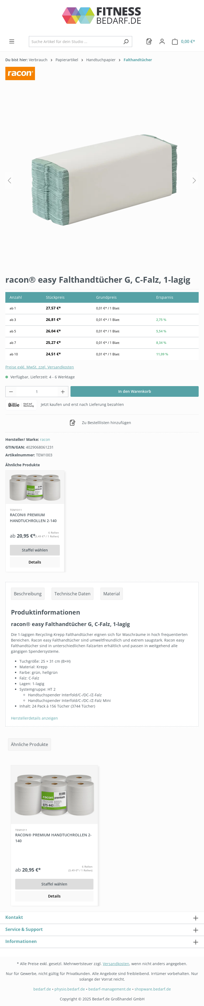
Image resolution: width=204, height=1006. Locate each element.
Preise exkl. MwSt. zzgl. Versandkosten (39, 367)
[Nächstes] (194, 180)
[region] (102, 180)
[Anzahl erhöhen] (63, 391)
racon (45, 439)
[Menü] (11, 41)
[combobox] (74, 41)
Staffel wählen (35, 550)
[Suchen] (126, 41)
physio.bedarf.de (69, 989)
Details (35, 562)
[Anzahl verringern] (11, 391)
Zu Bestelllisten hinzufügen (100, 421)
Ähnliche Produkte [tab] (29, 744)
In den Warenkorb (134, 391)
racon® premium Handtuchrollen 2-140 (33, 517)
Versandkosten (116, 963)
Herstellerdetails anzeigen (34, 718)
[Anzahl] (37, 391)
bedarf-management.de (109, 989)
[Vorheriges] (9, 180)
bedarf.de (42, 989)
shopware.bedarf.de (153, 989)
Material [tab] (111, 594)
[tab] (28, 594)
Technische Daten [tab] (72, 594)
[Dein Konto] (162, 41)
